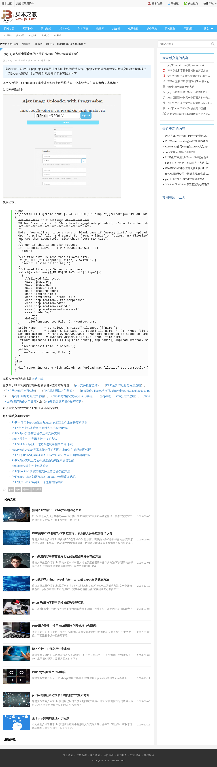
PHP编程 (38, 44)
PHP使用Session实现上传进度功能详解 (37, 482)
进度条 (26, 489)
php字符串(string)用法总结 (118, 396)
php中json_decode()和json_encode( (185, 65)
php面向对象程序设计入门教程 (72, 396)
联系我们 (95, 755)
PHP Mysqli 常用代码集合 (49, 672)
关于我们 (68, 755)
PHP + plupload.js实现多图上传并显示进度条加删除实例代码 (51, 455)
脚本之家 (7, 3)
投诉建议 (135, 755)
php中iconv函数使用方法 (181, 86)
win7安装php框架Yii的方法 (180, 152)
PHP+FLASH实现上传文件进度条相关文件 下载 (42, 444)
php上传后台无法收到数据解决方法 (185, 179)
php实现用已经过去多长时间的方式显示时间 (60, 695)
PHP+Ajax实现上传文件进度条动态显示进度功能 (43, 460)
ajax (18, 489)
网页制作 (28, 28)
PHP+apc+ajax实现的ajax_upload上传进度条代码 (44, 476)
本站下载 (37, 378)
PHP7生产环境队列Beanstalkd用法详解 (186, 157)
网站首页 (9, 28)
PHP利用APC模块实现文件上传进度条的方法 (41, 471)
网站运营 (170, 28)
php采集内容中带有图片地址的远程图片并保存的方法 (66, 556)
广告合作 (81, 755)
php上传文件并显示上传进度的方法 (34, 438)
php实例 (33, 35)
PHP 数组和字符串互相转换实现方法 (187, 70)
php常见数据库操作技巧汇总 (63, 401)
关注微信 (193, 3)
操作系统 (152, 28)
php (11, 489)
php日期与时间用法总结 (28, 396)
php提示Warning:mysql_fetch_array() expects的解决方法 (70, 579)
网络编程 (46, 28)
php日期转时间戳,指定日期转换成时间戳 (189, 92)
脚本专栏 (64, 28)
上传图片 (37, 489)
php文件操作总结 (86, 385)
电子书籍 (133, 28)
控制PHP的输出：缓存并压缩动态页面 (56, 510)
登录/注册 (157, 3)
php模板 (57, 35)
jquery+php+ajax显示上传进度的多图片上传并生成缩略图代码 (51, 449)
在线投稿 (149, 755)
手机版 (175, 3)
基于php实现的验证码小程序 (50, 718)
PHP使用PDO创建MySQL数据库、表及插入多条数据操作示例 (72, 533)
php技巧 (20, 35)
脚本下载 (83, 28)
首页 (16, 44)
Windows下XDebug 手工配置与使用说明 (187, 184)
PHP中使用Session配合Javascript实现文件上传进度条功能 (49, 422)
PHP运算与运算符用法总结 (123, 385)
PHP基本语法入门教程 (58, 390)
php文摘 (45, 35)
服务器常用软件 (25, 3)
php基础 (8, 35)
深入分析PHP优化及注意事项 (51, 648)
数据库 (100, 28)
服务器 (116, 28)
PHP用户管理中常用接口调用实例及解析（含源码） (65, 625)
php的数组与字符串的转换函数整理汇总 (58, 602)
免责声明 (108, 755)
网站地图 (122, 755)
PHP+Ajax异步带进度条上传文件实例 (36, 433)
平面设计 (189, 28)
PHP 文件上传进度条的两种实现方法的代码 (40, 427)
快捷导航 (210, 3)
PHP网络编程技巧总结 (20, 390)
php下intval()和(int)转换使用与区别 (186, 108)
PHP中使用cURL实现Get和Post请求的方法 (190, 81)
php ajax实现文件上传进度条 (30, 465)
